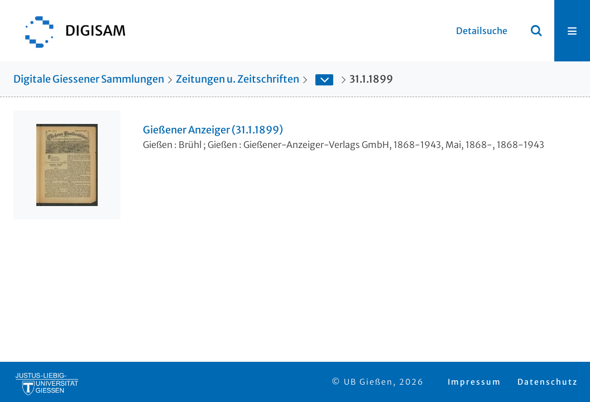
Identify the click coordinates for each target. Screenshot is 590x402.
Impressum (474, 382)
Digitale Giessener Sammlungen (88, 79)
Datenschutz (547, 382)
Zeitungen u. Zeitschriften (237, 79)
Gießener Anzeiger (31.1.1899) (213, 130)
